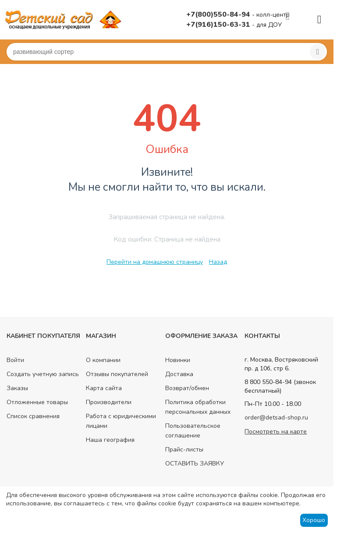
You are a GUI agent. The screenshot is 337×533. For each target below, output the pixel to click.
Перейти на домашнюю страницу (154, 262)
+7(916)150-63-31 (219, 24)
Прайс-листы (184, 449)
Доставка (179, 374)
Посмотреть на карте (276, 431)
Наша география (110, 440)
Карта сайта (104, 388)
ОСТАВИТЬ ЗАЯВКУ (194, 463)
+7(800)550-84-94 (219, 14)
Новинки (177, 360)
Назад (218, 262)
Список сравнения (33, 416)
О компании (103, 360)
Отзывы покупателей (117, 374)
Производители (108, 402)
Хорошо (313, 520)
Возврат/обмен (187, 388)
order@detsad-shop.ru (276, 417)
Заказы (17, 388)
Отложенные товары (37, 402)
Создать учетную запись (43, 374)
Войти (15, 360)
